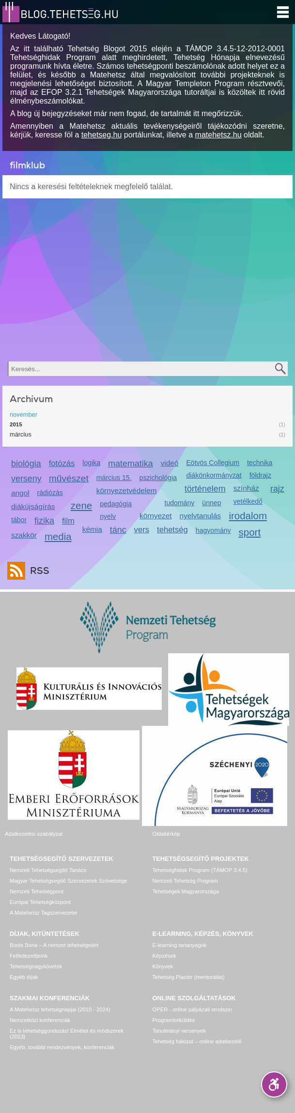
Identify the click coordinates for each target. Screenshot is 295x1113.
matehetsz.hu (218, 135)
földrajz (260, 475)
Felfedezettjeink (28, 956)
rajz (277, 489)
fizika (44, 521)
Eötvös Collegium (212, 462)
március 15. (114, 477)
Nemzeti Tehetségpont (36, 891)
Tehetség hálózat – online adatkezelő (197, 1041)
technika (259, 462)
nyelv (108, 516)
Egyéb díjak (24, 977)
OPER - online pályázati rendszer (193, 1009)
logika (91, 462)
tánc (118, 530)
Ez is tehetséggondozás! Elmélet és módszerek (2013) (67, 1033)
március (20, 434)
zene (81, 505)
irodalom (248, 515)
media (58, 536)
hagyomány (213, 530)
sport (250, 532)
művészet (69, 478)
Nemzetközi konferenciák (40, 1020)
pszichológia (158, 477)
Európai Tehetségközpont (40, 902)
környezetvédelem (126, 490)
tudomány (179, 503)
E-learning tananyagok (180, 945)
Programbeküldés (174, 1020)
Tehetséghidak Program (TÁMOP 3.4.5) (200, 870)
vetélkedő (248, 501)
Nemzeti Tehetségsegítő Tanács (48, 870)
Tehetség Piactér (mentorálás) (189, 977)
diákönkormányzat (213, 475)
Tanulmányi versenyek (179, 1031)
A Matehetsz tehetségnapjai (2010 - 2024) (60, 1009)
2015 (16, 424)
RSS (37, 571)
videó (170, 463)
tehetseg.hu (101, 135)
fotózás (62, 463)
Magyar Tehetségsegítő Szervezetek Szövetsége (68, 881)
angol (20, 493)
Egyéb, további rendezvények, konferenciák (62, 1047)
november (23, 414)
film (68, 521)
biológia (26, 463)
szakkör (24, 535)
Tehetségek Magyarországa (186, 891)
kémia (92, 529)
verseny (26, 478)
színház (246, 488)
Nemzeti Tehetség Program (185, 881)
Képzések (164, 956)
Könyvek (163, 966)
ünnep (211, 503)
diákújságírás (33, 506)
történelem (205, 489)
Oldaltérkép (166, 834)
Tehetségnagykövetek (36, 966)
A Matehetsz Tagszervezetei (43, 913)
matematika (130, 463)
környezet (156, 515)
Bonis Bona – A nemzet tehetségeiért (54, 945)
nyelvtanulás (200, 515)
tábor (19, 520)
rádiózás (50, 492)
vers (141, 529)
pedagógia (116, 504)
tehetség (172, 529)
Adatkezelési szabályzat (33, 834)
